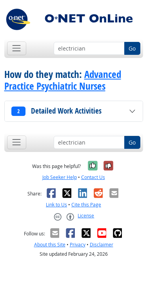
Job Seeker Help (59, 177)
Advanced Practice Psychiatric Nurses (62, 80)
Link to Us (56, 204)
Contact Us (93, 177)
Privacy (77, 244)
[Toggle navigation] (16, 48)
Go (132, 48)
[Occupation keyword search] (89, 48)
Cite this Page (86, 204)
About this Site (49, 244)
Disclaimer (101, 244)
